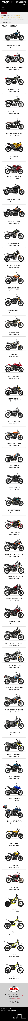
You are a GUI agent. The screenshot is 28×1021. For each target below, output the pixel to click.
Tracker (21, 13)
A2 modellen (4, 20)
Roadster (3, 15)
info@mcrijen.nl (16, 998)
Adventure (10, 13)
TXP (12, 15)
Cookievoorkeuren (12, 1010)
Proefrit (11, 22)
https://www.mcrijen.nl (16, 1000)
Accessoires (4, 22)
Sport (8, 15)
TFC (22, 17)
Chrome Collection (15, 17)
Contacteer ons (4, 1012)
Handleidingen (20, 20)
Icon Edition (17, 15)
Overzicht (3, 13)
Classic (16, 13)
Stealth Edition (5, 17)
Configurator (12, 20)
